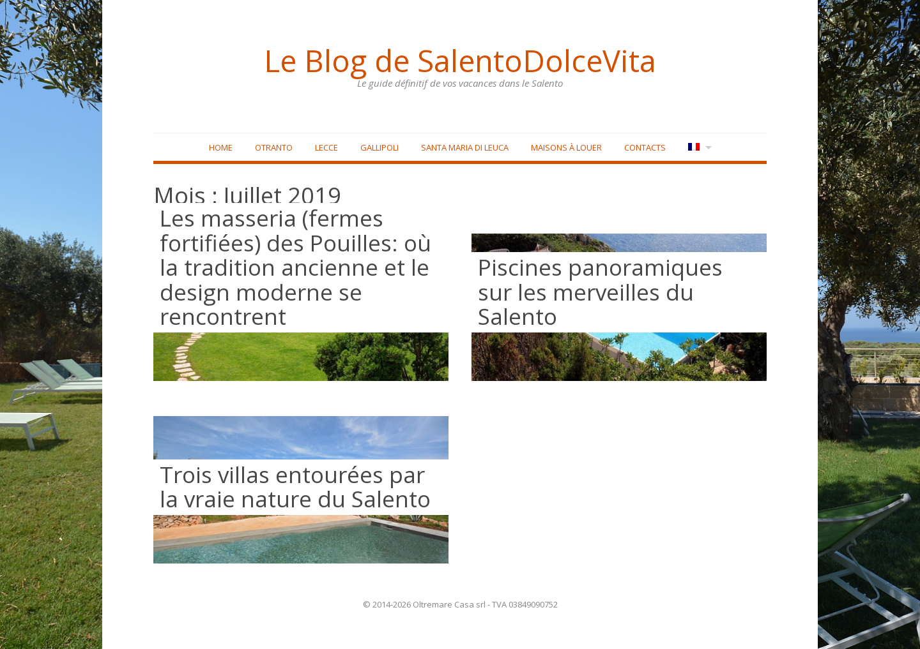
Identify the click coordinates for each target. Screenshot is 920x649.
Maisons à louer (566, 147)
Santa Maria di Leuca (465, 147)
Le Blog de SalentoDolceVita (460, 60)
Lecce (326, 147)
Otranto (274, 147)
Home (221, 147)
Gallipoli (379, 147)
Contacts (645, 147)
